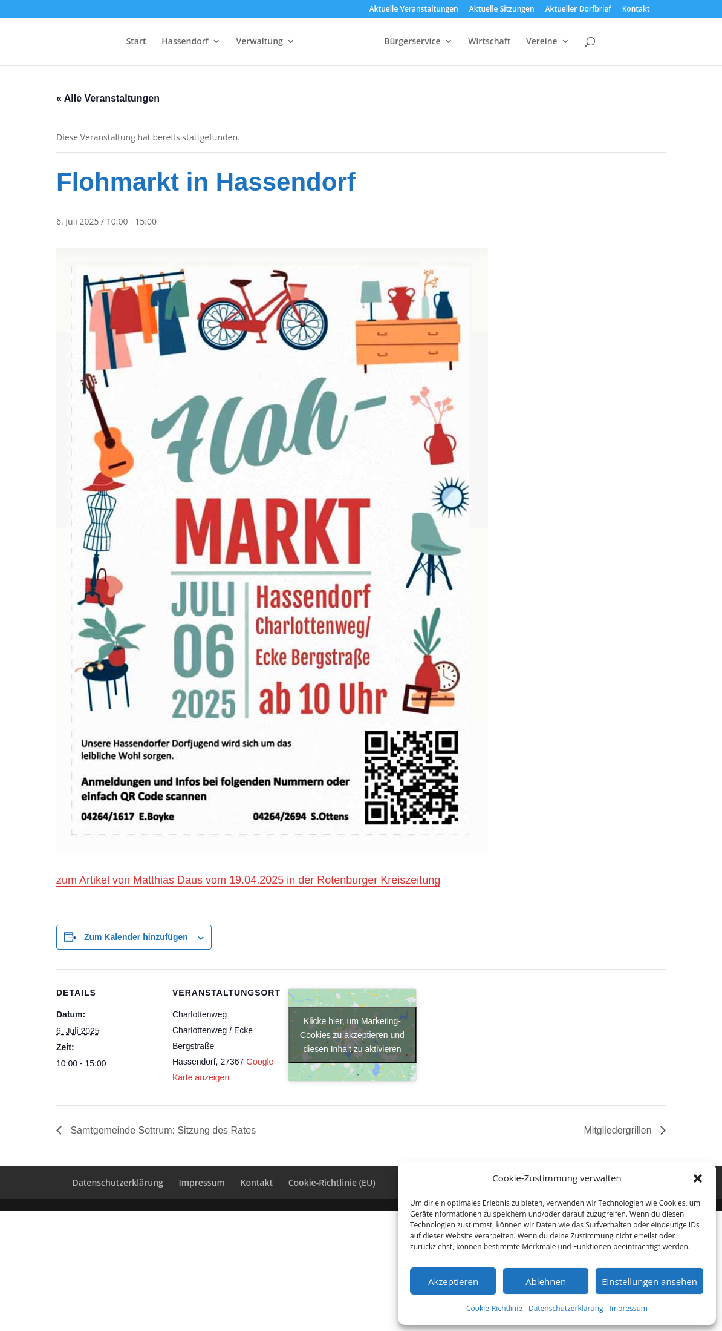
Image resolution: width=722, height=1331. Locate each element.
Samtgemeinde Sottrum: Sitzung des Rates (162, 1130)
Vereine (565, 43)
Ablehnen (545, 1281)
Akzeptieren (453, 1281)
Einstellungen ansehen (649, 1281)
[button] (698, 1178)
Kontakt (636, 9)
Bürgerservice (436, 43)
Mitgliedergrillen (619, 1130)
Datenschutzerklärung (565, 1308)
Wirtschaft (513, 43)
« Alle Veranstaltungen (108, 98)
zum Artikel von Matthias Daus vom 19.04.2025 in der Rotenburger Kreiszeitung (248, 880)
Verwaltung (235, 43)
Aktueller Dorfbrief (578, 9)
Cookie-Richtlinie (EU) (332, 1182)
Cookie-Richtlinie (494, 1308)
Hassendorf (161, 43)
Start (112, 43)
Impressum (629, 1308)
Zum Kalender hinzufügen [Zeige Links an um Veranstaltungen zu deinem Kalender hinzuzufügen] (136, 937)
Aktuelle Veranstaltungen (413, 9)
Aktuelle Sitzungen (502, 9)
